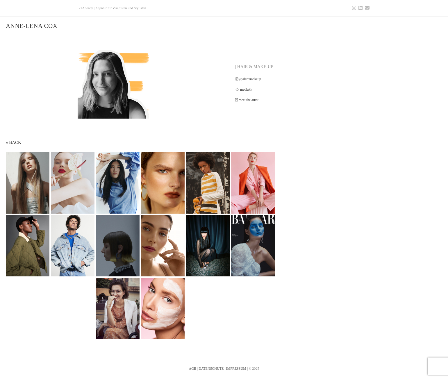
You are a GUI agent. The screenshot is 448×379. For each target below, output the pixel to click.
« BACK (13, 142)
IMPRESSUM (236, 369)
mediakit (246, 89)
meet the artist (248, 100)
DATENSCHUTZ (211, 369)
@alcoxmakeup (250, 79)
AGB (192, 369)
